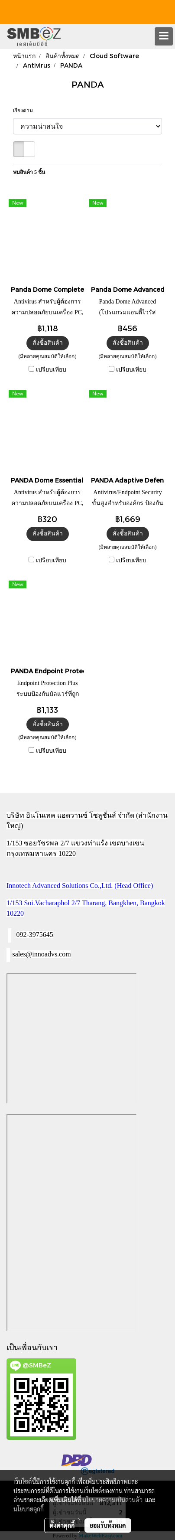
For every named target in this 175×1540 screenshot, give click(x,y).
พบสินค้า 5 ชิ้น (29, 172)
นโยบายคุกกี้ (28, 1509)
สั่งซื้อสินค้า (47, 342)
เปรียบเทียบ (51, 369)
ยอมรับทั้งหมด (108, 1525)
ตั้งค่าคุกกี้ (62, 1525)
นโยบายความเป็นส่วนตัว (112, 1500)
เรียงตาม (25, 111)
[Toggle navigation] (163, 36)
